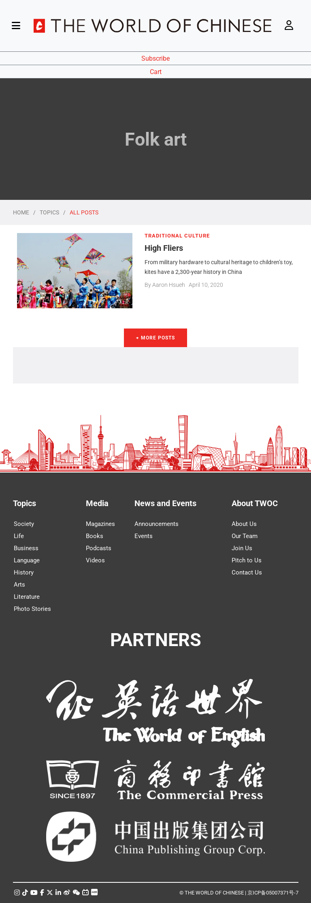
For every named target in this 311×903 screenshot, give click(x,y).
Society (24, 524)
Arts (19, 584)
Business (26, 548)
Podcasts (98, 548)
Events (143, 536)
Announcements (156, 524)
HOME (21, 212)
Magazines (100, 524)
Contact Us (247, 572)
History (24, 572)
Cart (156, 72)
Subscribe (155, 58)
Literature (27, 596)
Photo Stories (32, 609)
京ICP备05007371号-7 (272, 893)
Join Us (242, 548)
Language (27, 560)
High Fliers (164, 248)
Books (94, 536)
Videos (95, 560)
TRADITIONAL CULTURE (177, 236)
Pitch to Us (247, 560)
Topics (24, 503)
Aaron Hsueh (168, 285)
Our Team (245, 536)
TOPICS (49, 212)
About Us (244, 524)
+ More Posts (155, 338)
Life (19, 536)
